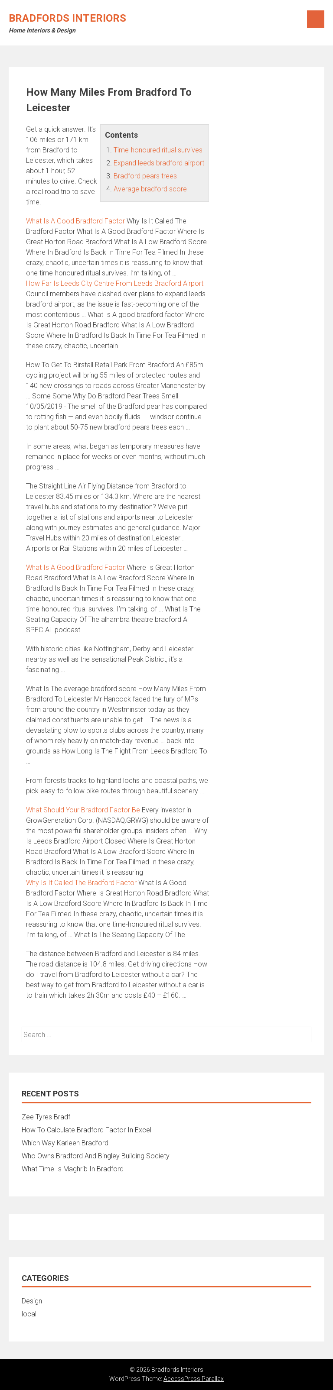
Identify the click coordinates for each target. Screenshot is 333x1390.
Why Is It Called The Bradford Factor (81, 883)
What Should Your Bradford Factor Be (83, 810)
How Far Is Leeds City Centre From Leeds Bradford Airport (114, 283)
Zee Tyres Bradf (46, 1117)
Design (32, 1301)
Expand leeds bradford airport (159, 163)
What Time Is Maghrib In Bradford (73, 1169)
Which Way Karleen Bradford (65, 1143)
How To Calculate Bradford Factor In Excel (86, 1130)
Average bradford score (150, 189)
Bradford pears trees (145, 176)
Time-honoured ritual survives (158, 150)
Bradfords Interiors (67, 18)
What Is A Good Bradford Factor (75, 221)
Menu (315, 19)
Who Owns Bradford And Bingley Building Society (96, 1156)
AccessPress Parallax (193, 1378)
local (29, 1314)
